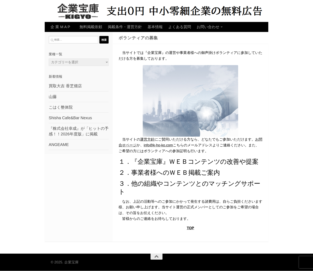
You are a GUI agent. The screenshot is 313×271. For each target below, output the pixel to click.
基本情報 (155, 27)
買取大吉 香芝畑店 (65, 86)
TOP (190, 228)
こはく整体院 (61, 107)
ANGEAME (59, 144)
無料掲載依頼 (90, 27)
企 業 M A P (62, 27)
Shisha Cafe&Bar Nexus (70, 118)
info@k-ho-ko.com (158, 145)
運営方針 (147, 139)
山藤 (53, 96)
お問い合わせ (208, 27)
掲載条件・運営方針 (125, 27)
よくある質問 (179, 27)
